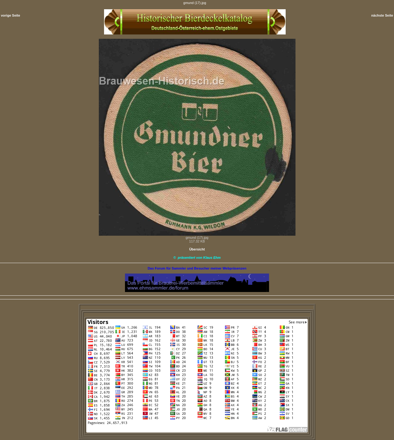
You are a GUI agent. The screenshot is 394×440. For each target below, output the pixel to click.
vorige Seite (10, 15)
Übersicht (197, 249)
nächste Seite (382, 15)
